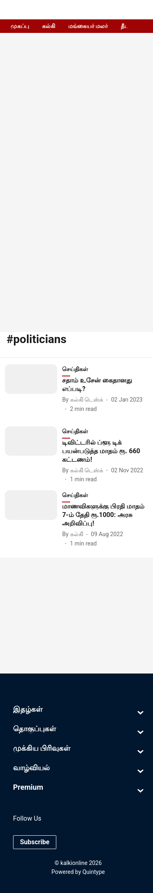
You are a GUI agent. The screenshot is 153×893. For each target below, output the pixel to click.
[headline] (105, 384)
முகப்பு (20, 26)
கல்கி (48, 26)
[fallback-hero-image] (33, 388)
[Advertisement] (76, 239)
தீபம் (127, 26)
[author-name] (84, 399)
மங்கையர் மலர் (88, 26)
